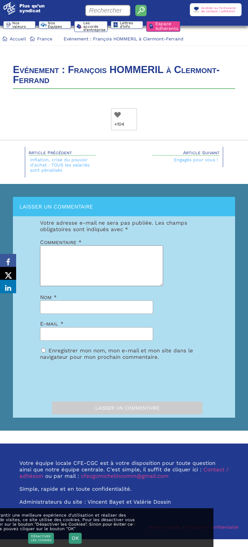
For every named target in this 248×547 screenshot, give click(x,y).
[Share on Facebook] (8, 257)
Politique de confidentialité (211, 534)
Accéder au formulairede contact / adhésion (218, 9)
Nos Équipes (57, 26)
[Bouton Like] (117, 115)
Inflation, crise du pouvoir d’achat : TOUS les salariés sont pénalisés (59, 165)
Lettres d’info (130, 26)
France (44, 38)
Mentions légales (164, 534)
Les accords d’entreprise (96, 27)
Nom (48, 305)
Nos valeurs (20, 26)
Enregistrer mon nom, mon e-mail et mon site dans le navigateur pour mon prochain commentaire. (116, 361)
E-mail (52, 331)
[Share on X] (8, 273)
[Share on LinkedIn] (8, 290)
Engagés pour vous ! (196, 159)
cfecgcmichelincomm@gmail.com (125, 483)
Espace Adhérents (170, 26)
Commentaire (61, 242)
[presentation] (76, 387)
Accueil (18, 38)
